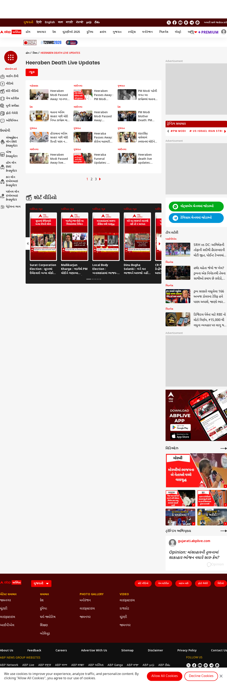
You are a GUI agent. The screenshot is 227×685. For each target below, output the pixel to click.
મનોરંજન (147, 32)
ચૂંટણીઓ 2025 (71, 32)
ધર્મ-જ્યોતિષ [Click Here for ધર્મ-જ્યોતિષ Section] (48, 617)
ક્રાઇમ (103, 32)
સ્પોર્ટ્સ (132, 32)
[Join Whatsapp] (197, 22)
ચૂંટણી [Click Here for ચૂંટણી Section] (3, 609)
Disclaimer (155, 650)
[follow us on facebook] (174, 22)
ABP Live (28, 665)
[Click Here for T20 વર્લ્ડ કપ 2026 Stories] (51, 42)
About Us (6, 650)
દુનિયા (90, 32)
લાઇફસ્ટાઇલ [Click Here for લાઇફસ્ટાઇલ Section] (7, 617)
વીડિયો (6, 83)
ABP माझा (77, 665)
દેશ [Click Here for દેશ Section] (42, 600)
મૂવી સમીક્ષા (9, 106)
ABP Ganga (115, 665)
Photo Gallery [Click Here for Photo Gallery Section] (91, 594)
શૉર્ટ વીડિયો (9, 91)
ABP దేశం (164, 665)
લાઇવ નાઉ (183, 583)
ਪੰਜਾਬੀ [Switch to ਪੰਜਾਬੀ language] (79, 22)
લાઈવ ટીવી (9, 76)
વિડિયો (221, 583)
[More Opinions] (223, 530)
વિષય (35, 53)
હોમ (28, 32)
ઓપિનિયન (9, 120)
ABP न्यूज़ (44, 665)
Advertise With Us (94, 650)
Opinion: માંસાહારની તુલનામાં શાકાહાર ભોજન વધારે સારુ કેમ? (194, 555)
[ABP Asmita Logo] (10, 32)
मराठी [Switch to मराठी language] (69, 22)
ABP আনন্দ (61, 665)
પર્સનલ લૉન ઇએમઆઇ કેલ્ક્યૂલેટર (9, 196)
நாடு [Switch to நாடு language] (88, 22)
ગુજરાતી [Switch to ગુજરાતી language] (28, 22)
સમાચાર (41, 32)
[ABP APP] (180, 427)
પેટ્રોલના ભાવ (10, 206)
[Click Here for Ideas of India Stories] (30, 42)
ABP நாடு (148, 665)
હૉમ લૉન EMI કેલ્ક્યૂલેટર (8, 167)
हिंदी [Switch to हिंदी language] (39, 22)
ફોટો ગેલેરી (9, 113)
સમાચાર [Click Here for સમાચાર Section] (44, 594)
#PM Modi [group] (178, 131)
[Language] (41, 583)
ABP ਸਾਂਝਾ (132, 665)
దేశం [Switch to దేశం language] (97, 22)
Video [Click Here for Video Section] (124, 594)
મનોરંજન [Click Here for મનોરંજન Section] (85, 600)
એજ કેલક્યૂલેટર (8, 154)
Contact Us (219, 650)
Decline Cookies (201, 676)
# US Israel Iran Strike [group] (207, 131)
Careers (61, 650)
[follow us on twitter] (168, 22)
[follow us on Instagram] (186, 22)
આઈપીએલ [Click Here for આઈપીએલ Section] (7, 625)
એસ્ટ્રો (178, 32)
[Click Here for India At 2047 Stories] (72, 42)
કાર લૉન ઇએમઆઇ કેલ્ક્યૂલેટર (9, 181)
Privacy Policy (187, 650)
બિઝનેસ (163, 32)
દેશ (54, 32)
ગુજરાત (117, 32)
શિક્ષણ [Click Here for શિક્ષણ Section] (44, 625)
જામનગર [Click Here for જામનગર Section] (5, 600)
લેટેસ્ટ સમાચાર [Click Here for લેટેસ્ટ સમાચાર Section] (8, 594)
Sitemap (127, 650)
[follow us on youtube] (180, 22)
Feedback (34, 650)
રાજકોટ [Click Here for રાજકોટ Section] (124, 609)
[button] (10, 61)
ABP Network (9, 665)
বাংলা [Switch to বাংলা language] (60, 22)
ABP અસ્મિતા (95, 665)
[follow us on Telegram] (191, 22)
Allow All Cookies (164, 676)
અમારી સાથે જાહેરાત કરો (215, 22)
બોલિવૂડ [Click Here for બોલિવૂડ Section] (45, 634)
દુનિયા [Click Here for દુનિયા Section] (43, 609)
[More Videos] (223, 448)
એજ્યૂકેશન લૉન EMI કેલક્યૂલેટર (9, 142)
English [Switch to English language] (50, 22)
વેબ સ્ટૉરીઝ (9, 98)
